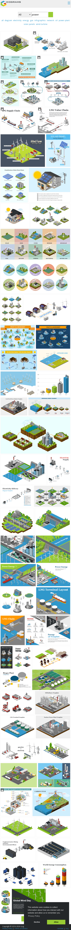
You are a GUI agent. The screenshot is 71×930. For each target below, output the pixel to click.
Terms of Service (21, 928)
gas (31, 20)
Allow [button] (56, 922)
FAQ (67, 928)
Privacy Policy (7, 928)
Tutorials (60, 928)
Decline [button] (37, 922)
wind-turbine (41, 24)
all (3, 20)
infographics (40, 20)
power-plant (64, 20)
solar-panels (29, 24)
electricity (17, 20)
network (50, 20)
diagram (8, 20)
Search (50, 14)
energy (26, 20)
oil (56, 20)
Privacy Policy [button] (34, 916)
